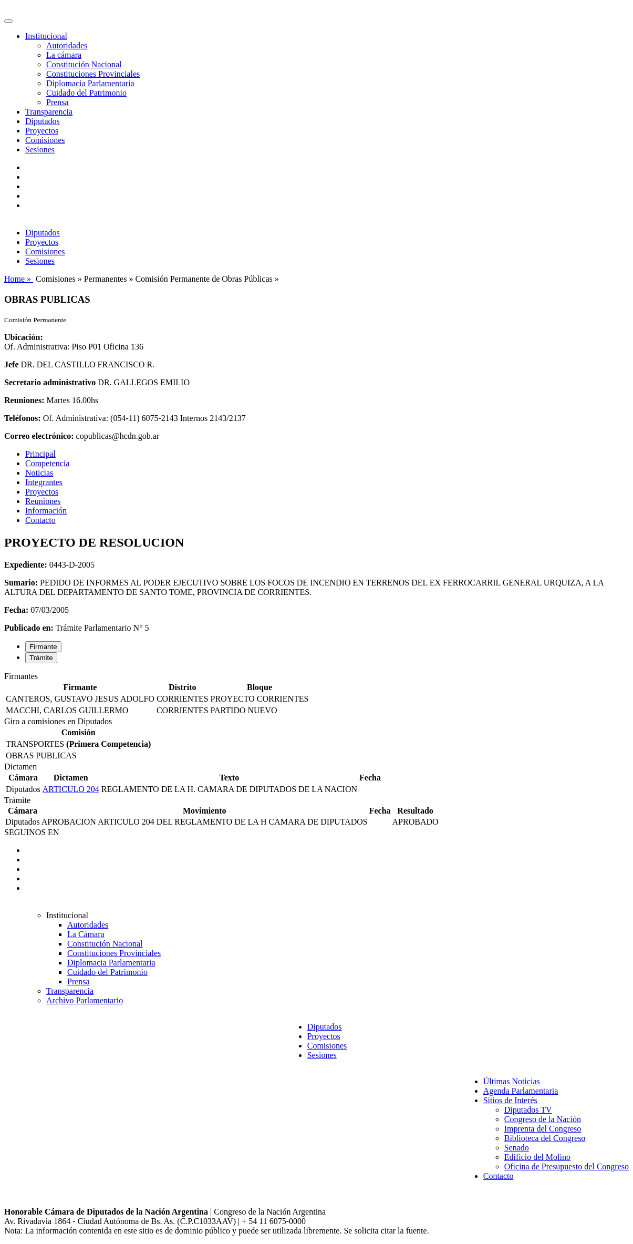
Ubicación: (23, 337)
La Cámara (86, 934)
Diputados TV (528, 1109)
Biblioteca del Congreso (545, 1138)
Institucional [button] (46, 36)
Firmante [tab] (43, 647)
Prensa (57, 102)
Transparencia (48, 111)
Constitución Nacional (84, 64)
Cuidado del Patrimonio (86, 92)
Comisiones (45, 140)
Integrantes (44, 482)
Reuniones (43, 501)
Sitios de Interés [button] (510, 1100)
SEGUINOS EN (31, 832)
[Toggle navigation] (8, 21)
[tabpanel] (316, 694)
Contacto (40, 520)
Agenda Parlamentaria (520, 1090)
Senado (516, 1147)
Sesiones (40, 149)
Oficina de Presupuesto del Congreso (566, 1166)
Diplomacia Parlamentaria (90, 83)
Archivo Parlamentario (84, 1000)
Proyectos (41, 130)
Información (46, 510)
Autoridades (66, 45)
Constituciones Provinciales (93, 73)
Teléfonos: (22, 418)
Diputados (42, 121)
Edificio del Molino (537, 1157)
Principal (40, 453)
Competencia (47, 463)
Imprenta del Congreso (543, 1128)
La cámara (63, 54)
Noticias (39, 472)
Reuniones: (24, 400)
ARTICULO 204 (71, 789)
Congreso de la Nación (542, 1119)
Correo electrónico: (39, 435)
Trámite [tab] (41, 658)
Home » (18, 278)
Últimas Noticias (511, 1081)
